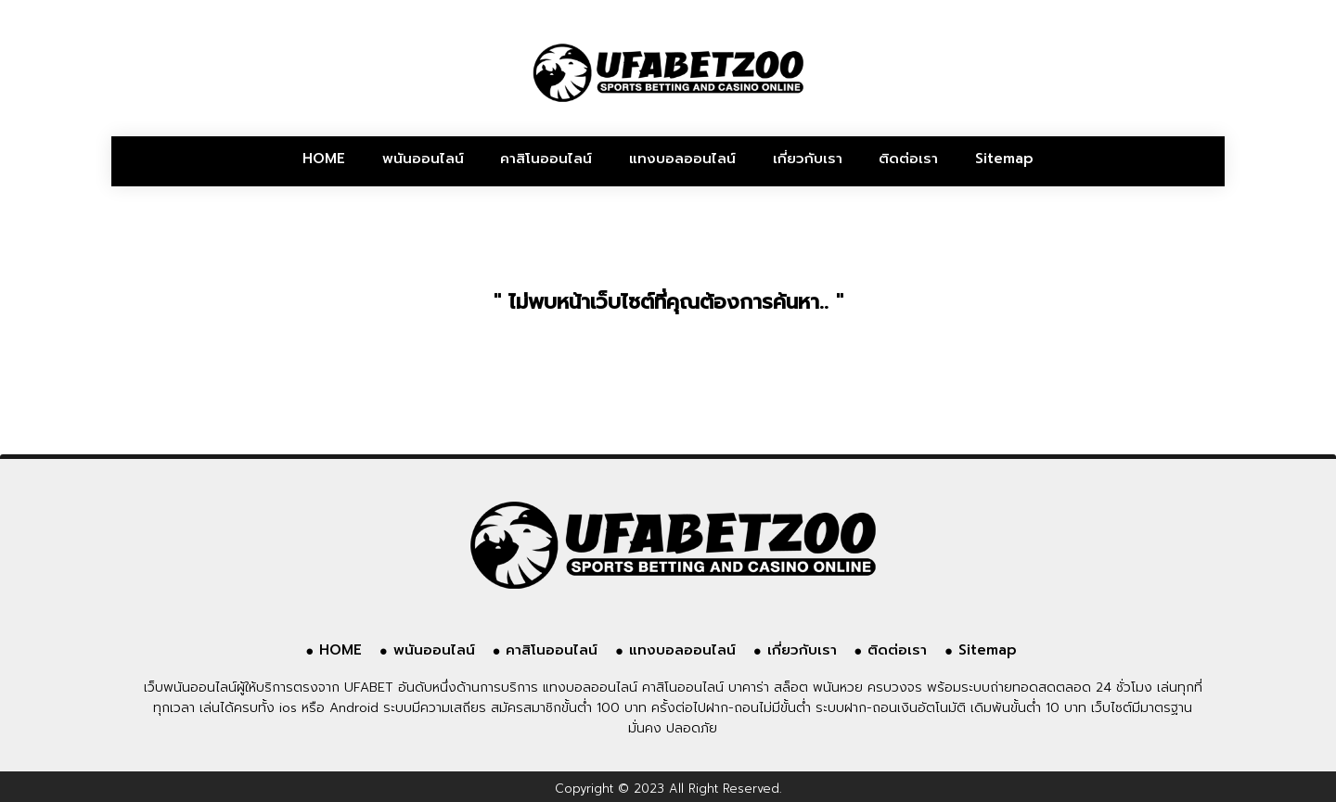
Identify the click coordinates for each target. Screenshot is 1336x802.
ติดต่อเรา (908, 158)
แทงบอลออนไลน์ (682, 158)
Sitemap (1004, 158)
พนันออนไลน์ (423, 158)
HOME (323, 158)
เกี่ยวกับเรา (807, 158)
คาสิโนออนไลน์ (546, 158)
